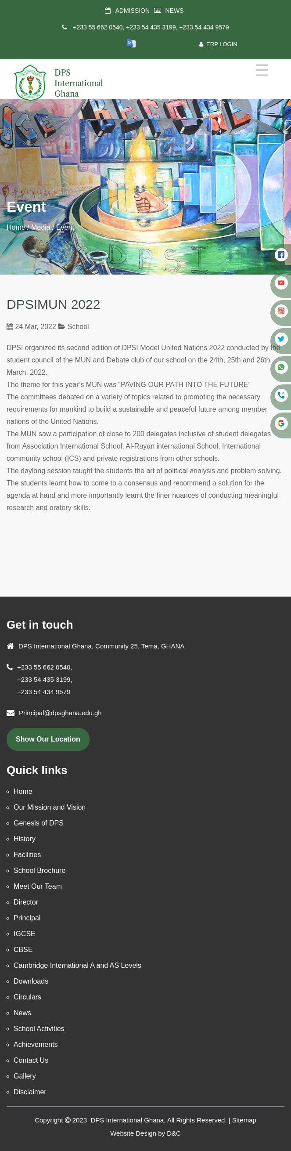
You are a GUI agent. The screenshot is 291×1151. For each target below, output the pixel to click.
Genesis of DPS (39, 823)
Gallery (25, 1076)
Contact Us (31, 1060)
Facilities (27, 854)
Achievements (36, 1044)
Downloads (31, 981)
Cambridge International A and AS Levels (77, 965)
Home (16, 227)
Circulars (27, 997)
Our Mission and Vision (50, 807)
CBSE (23, 949)
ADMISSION (132, 10)
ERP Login (218, 44)
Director (26, 902)
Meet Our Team (38, 886)
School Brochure (39, 870)
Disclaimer (30, 1092)
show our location (48, 739)
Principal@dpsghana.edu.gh (60, 713)
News (22, 1013)
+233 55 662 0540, (98, 27)
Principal (27, 918)
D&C (174, 1133)
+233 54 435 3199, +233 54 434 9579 (177, 27)
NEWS (174, 10)
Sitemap (244, 1120)
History (25, 839)
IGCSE (25, 933)
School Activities (39, 1028)
